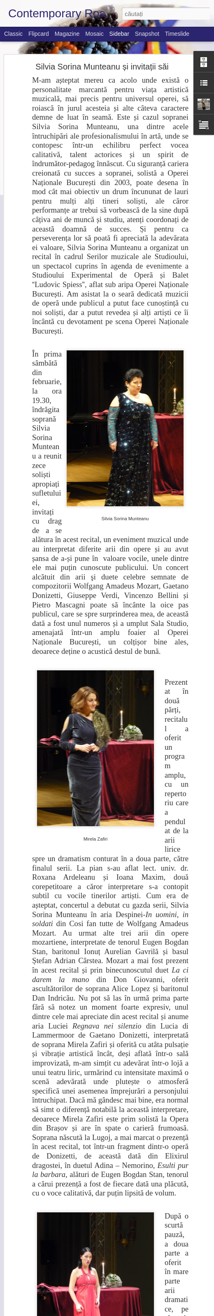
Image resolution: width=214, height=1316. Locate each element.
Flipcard (38, 33)
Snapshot (147, 33)
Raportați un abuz (195, 1311)
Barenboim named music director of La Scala (69, 1216)
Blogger (166, 1311)
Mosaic (94, 33)
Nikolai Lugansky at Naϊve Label (55, 1253)
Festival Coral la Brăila (45, 1234)
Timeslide (177, 33)
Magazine (67, 33)
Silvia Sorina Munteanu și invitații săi (102, 48)
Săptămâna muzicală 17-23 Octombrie (62, 1290)
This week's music (40, 1271)
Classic (13, 33)
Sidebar (119, 33)
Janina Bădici (148, 1258)
